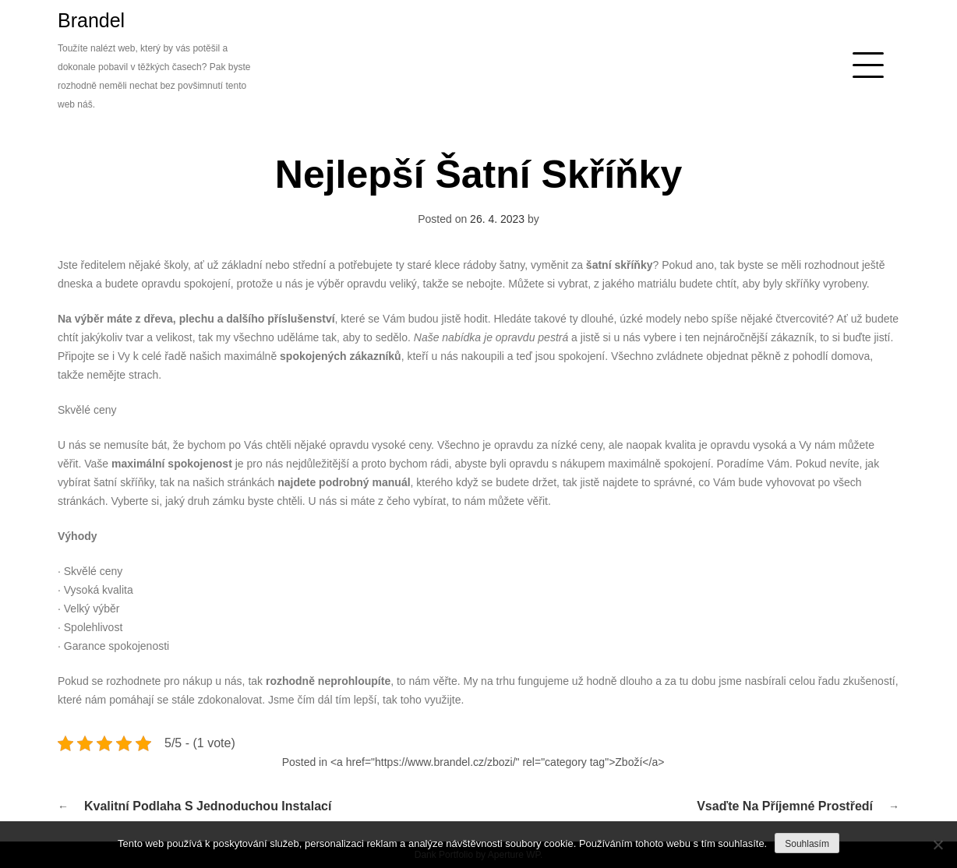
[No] (937, 844)
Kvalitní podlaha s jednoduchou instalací (207, 806)
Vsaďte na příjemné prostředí (785, 806)
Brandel (91, 20)
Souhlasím (807, 843)
